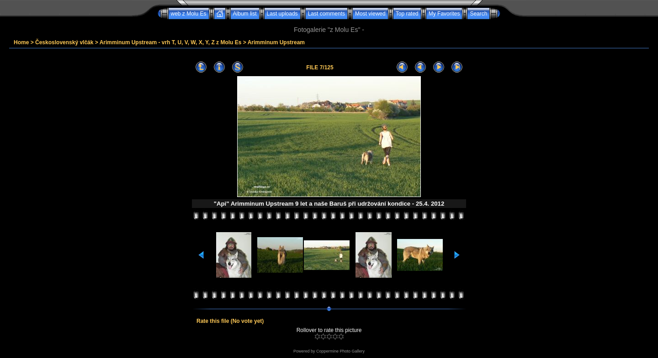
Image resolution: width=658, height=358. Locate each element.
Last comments (326, 13)
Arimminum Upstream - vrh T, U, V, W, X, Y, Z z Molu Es (171, 42)
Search (478, 13)
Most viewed (370, 13)
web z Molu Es (189, 13)
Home (21, 42)
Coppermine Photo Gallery (340, 351)
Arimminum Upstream (276, 42)
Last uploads (282, 13)
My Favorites (444, 13)
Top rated (407, 13)
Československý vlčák (64, 42)
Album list (245, 13)
